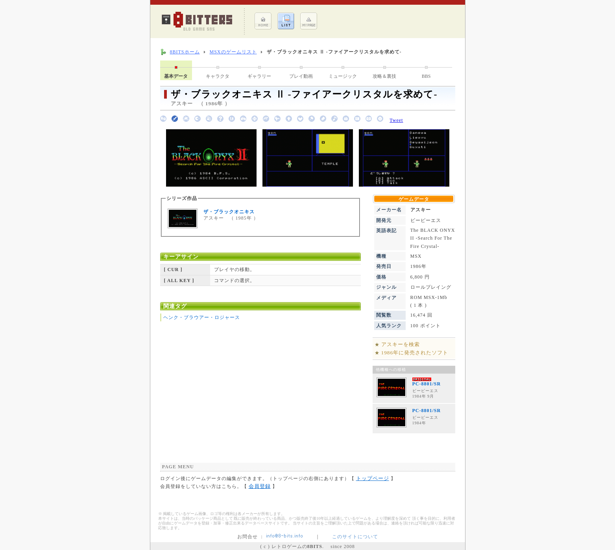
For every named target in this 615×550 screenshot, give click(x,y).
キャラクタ (217, 76)
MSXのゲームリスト (233, 52)
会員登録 (260, 486)
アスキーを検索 (400, 344)
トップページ (372, 478)
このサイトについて (355, 536)
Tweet (396, 120)
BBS (426, 76)
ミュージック (343, 76)
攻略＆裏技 (384, 76)
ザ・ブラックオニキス (229, 211)
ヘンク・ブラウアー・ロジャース (201, 317)
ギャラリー (259, 76)
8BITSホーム (185, 52)
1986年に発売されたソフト (415, 353)
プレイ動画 (301, 76)
